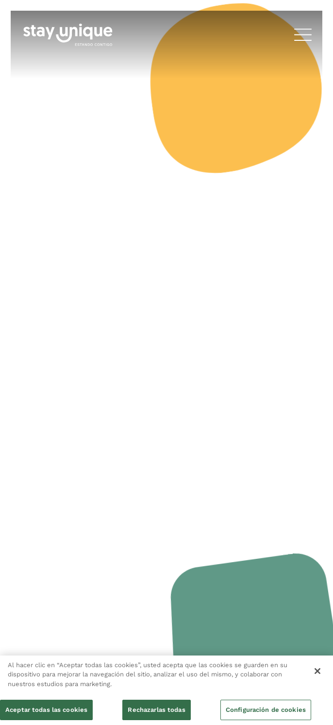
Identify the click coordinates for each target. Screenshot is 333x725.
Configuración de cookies (266, 709)
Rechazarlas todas (156, 709)
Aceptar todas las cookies (46, 709)
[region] (166, 690)
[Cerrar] (317, 671)
